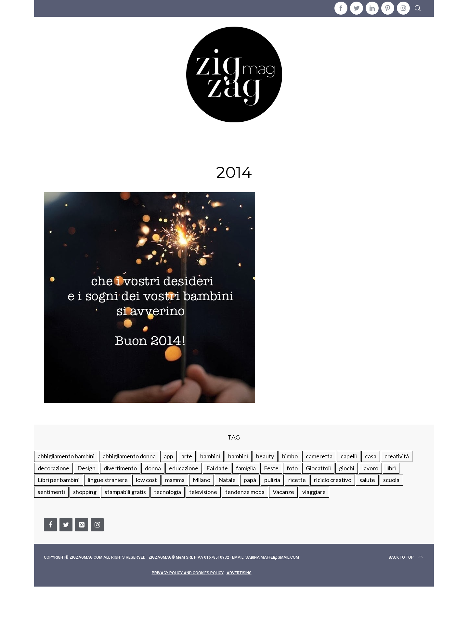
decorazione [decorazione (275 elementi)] (53, 468)
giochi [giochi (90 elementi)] (346, 468)
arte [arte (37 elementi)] (186, 456)
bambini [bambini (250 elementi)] (210, 456)
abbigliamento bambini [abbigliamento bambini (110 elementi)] (66, 456)
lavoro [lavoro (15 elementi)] (370, 468)
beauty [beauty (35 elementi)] (265, 456)
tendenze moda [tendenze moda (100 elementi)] (245, 491)
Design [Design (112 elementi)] (86, 468)
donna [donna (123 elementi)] (153, 468)
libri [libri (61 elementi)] (391, 468)
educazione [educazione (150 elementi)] (183, 468)
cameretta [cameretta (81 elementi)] (319, 456)
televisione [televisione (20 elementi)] (203, 491)
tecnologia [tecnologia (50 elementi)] (167, 491)
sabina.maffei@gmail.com (272, 557)
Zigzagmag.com (86, 557)
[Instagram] (97, 524)
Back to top (406, 557)
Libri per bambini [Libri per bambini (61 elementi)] (59, 479)
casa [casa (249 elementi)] (370, 456)
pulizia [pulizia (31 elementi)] (272, 479)
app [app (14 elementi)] (168, 456)
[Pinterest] (81, 524)
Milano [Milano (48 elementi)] (201, 479)
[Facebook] (50, 524)
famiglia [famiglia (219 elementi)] (246, 468)
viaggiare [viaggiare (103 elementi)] (314, 491)
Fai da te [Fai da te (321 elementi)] (217, 468)
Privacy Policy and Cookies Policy (188, 573)
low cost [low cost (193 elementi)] (146, 479)
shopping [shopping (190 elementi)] (85, 491)
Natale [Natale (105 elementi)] (227, 479)
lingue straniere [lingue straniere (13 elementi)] (108, 479)
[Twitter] (65, 524)
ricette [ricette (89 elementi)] (297, 479)
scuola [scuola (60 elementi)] (391, 479)
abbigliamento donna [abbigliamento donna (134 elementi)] (129, 456)
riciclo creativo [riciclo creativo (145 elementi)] (332, 479)
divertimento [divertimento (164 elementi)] (120, 468)
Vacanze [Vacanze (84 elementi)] (283, 491)
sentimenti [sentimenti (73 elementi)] (51, 491)
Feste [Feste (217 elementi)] (271, 468)
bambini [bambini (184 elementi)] (238, 456)
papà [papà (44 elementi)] (250, 479)
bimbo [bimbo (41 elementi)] (290, 456)
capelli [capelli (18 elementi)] (349, 456)
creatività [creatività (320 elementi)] (396, 456)
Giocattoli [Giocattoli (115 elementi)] (318, 468)
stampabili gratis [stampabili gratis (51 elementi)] (125, 491)
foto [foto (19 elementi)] (292, 468)
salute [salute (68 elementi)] (367, 479)
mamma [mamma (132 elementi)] (175, 479)
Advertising (239, 573)
